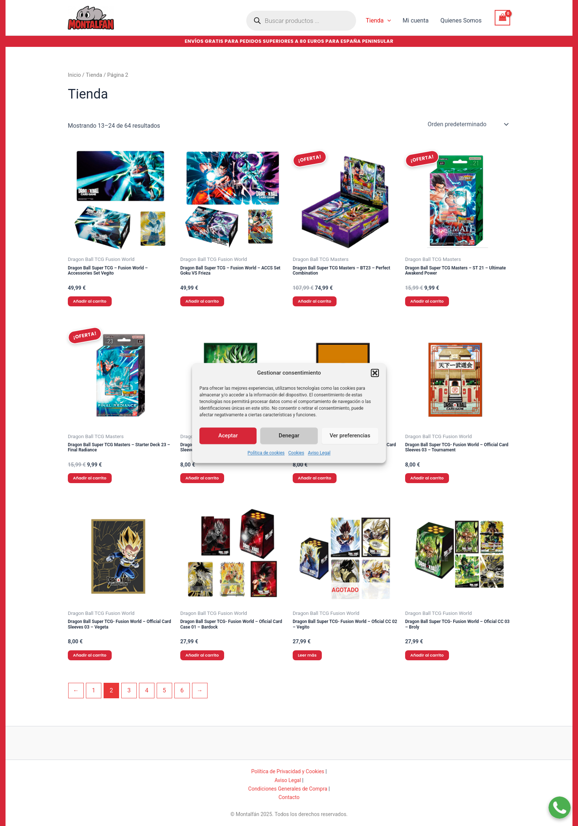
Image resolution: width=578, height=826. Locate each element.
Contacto (289, 797)
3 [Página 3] (128, 690)
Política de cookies (266, 464)
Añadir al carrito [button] (90, 301)
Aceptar (228, 447)
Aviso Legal (319, 464)
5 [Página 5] (164, 690)
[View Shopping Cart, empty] (502, 17)
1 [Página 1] (93, 690)
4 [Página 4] (146, 690)
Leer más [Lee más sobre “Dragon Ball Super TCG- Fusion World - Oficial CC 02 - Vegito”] (307, 655)
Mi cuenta (415, 20)
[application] (387, 20)
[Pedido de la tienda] (467, 124)
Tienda (378, 20)
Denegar (289, 447)
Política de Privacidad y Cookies (287, 771)
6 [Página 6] (182, 690)
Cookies (296, 464)
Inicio (74, 75)
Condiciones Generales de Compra (287, 789)
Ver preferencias (350, 447)
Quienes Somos (461, 20)
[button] (375, 384)
